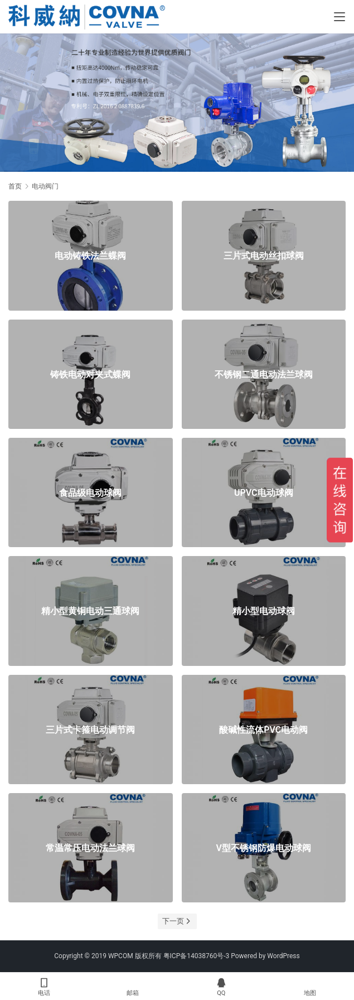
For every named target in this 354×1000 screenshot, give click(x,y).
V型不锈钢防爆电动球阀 (263, 848)
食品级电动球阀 (90, 492)
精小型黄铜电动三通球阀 (90, 611)
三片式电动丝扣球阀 (264, 255)
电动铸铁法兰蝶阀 (90, 255)
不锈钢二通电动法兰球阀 (264, 374)
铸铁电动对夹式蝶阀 (90, 374)
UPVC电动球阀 (263, 492)
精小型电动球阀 (263, 611)
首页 (15, 186)
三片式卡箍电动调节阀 (90, 729)
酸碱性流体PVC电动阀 (263, 729)
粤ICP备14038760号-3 (196, 956)
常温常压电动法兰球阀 (90, 848)
